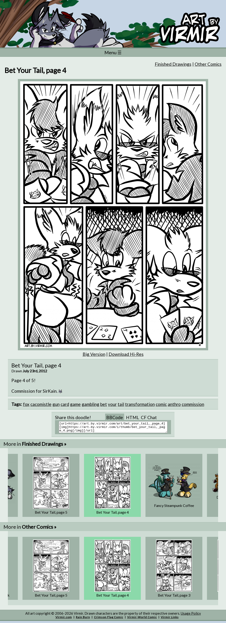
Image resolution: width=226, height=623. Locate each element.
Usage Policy (191, 615)
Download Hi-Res (126, 354)
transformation (140, 404)
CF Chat (149, 417)
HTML (132, 417)
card (65, 404)
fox (26, 404)
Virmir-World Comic (142, 619)
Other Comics (208, 64)
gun (56, 404)
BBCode (114, 417)
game (75, 404)
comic (161, 404)
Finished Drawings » (44, 446)
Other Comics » (39, 529)
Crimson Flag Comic (108, 619)
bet (103, 404)
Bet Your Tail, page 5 (51, 514)
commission (193, 404)
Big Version (94, 354)
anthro (174, 404)
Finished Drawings (173, 64)
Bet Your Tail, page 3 (174, 597)
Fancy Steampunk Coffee (174, 507)
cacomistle (41, 404)
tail (121, 404)
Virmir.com (63, 619)
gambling (90, 404)
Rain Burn (83, 619)
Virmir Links (170, 619)
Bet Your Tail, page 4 (112, 514)
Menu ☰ (113, 52)
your (112, 404)
